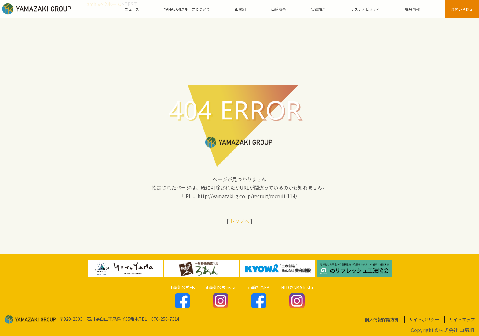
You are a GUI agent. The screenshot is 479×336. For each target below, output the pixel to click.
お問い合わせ (462, 9)
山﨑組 (240, 9)
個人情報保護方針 (382, 319)
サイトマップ (462, 319)
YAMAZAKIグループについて (187, 9)
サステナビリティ (365, 9)
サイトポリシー (424, 319)
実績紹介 (318, 9)
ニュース (132, 9)
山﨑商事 (278, 9)
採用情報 (412, 9)
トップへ (239, 221)
